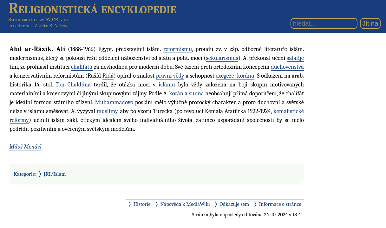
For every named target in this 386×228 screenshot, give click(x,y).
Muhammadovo (114, 102)
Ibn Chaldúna (73, 84)
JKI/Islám (55, 174)
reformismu (177, 49)
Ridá (108, 75)
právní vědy (170, 75)
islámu (167, 84)
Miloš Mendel (26, 146)
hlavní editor (21, 25)
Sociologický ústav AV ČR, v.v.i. (39, 19)
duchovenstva (287, 66)
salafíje (295, 57)
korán (176, 93)
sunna (196, 93)
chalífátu (82, 66)
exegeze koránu (235, 75)
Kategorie (24, 174)
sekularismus (222, 57)
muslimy (107, 111)
